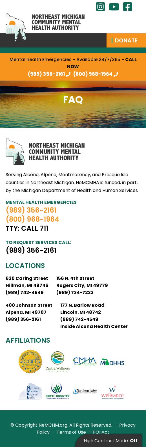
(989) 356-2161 (46, 74)
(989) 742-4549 (25, 292)
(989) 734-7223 (75, 292)
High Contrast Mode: (111, 440)
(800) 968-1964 (92, 74)
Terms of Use (71, 432)
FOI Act (101, 432)
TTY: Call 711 (27, 228)
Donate (126, 40)
